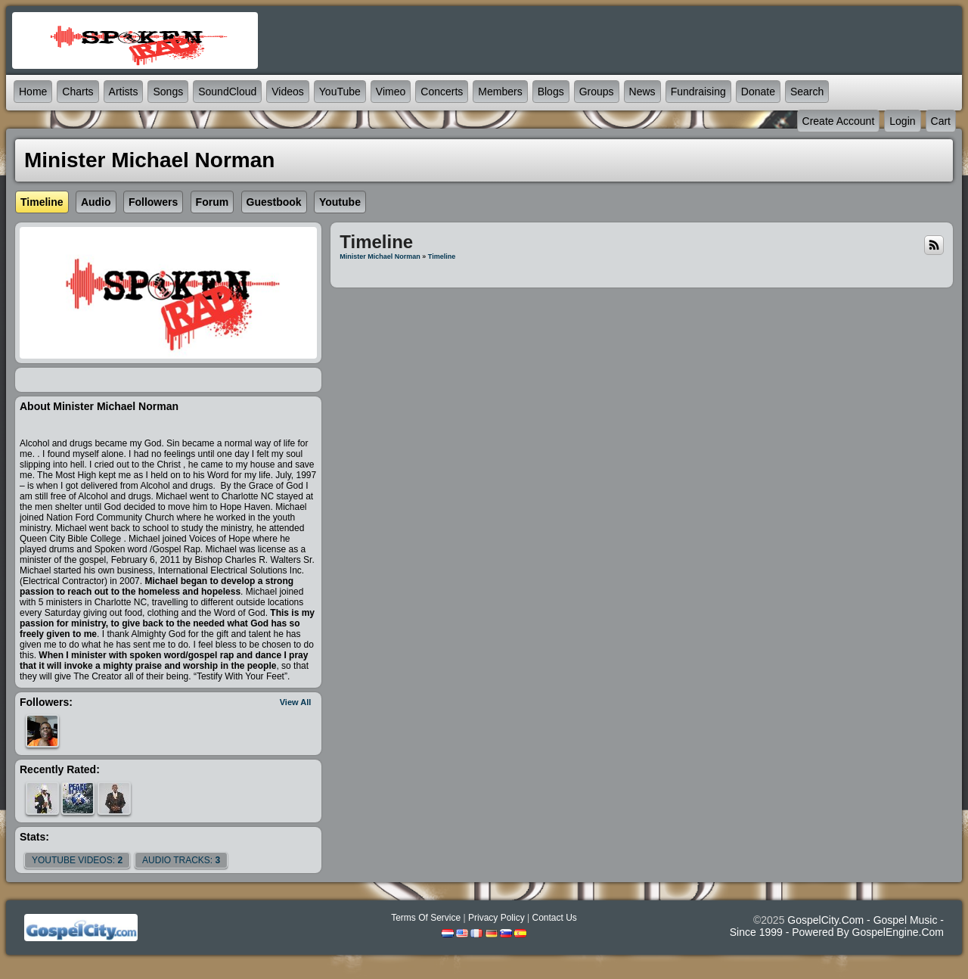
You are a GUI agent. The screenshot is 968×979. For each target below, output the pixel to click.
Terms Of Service (426, 917)
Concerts (441, 91)
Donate (758, 91)
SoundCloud (227, 91)
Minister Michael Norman (380, 256)
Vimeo (390, 91)
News (642, 91)
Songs (168, 91)
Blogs (551, 91)
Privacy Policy (496, 917)
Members (500, 91)
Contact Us (554, 917)
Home (33, 91)
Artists (123, 91)
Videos (287, 91)
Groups (596, 91)
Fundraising (698, 91)
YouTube (340, 91)
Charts (77, 91)
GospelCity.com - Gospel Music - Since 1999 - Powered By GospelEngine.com (837, 926)
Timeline (441, 256)
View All (296, 702)
